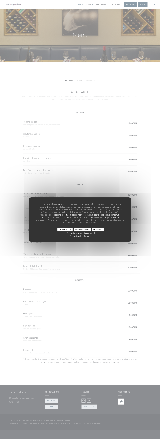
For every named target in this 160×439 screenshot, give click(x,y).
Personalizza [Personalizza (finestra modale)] (97, 229)
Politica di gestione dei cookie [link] (80, 236)
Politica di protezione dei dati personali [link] (81, 233)
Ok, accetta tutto (65, 229)
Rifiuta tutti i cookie (82, 229)
